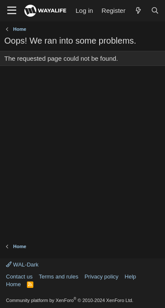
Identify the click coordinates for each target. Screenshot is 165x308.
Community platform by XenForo (69, 300)
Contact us (19, 276)
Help (130, 276)
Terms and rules (58, 276)
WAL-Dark (22, 264)
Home (13, 284)
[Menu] (12, 10)
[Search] (155, 10)
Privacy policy (101, 276)
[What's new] (138, 10)
